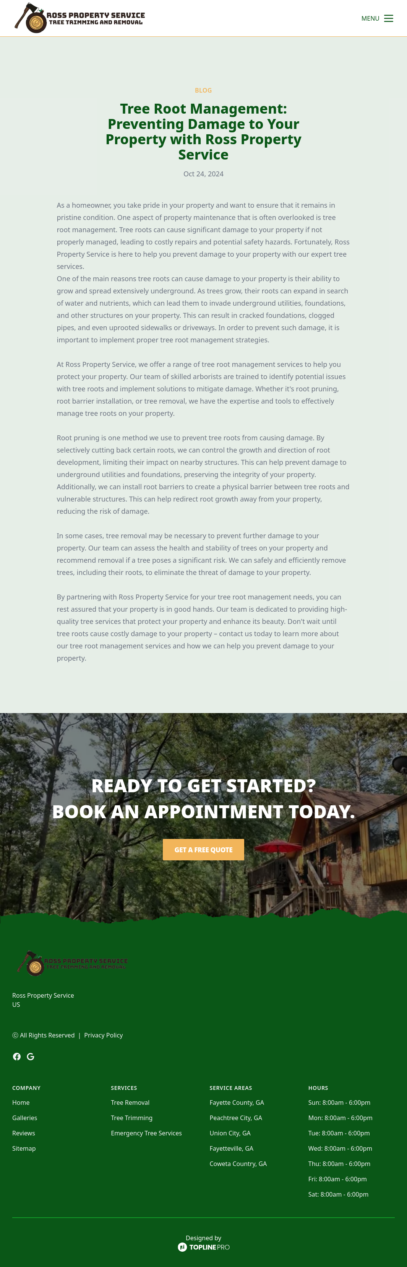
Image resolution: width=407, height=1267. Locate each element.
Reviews (23, 1133)
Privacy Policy (103, 1035)
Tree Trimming (131, 1118)
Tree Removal (130, 1102)
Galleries (24, 1118)
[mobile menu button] (388, 18)
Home (21, 1102)
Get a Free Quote (204, 849)
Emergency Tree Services (146, 1133)
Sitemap (24, 1148)
